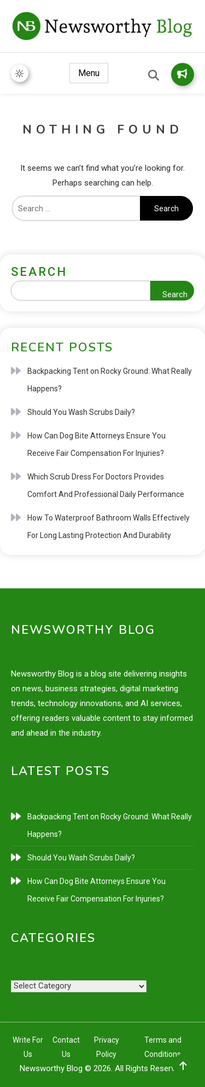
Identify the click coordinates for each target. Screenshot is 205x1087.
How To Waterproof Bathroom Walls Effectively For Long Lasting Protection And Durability (108, 526)
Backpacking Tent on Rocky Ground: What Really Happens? (109, 380)
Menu (88, 73)
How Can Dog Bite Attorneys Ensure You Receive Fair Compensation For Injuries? (96, 444)
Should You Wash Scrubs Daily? (81, 412)
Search (39, 272)
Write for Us (182, 73)
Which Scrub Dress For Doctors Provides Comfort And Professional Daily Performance (105, 485)
